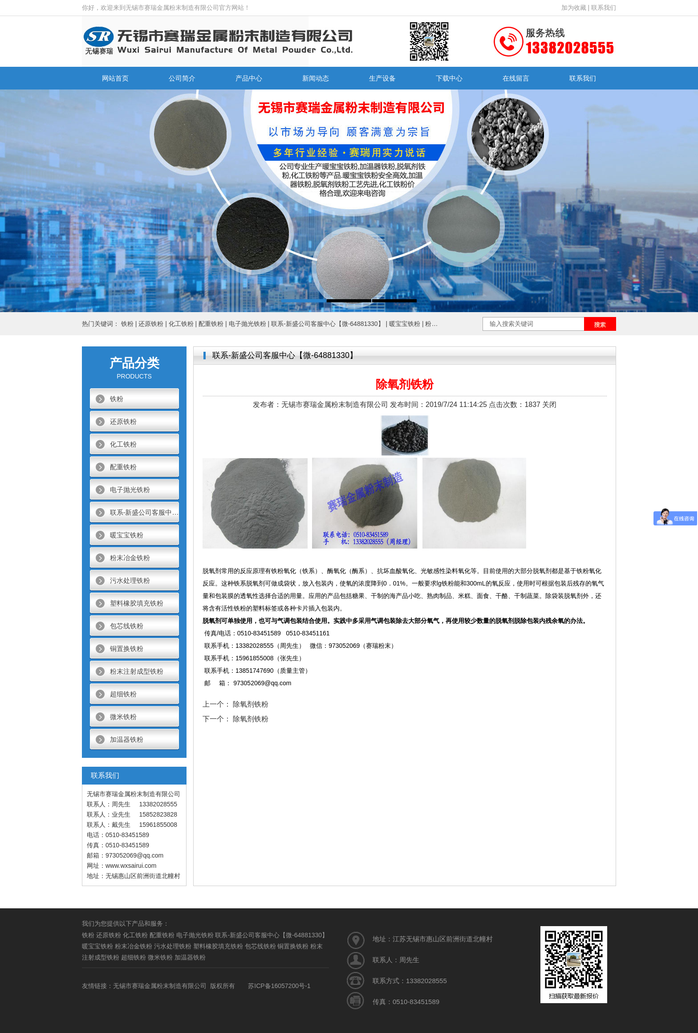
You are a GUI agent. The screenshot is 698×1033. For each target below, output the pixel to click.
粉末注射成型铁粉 (136, 671)
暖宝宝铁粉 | (407, 323)
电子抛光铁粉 (130, 489)
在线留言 (516, 78)
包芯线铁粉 (126, 626)
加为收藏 (573, 7)
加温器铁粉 (126, 739)
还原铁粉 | (153, 323)
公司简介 (182, 78)
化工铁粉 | (184, 323)
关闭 (549, 404)
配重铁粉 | (213, 323)
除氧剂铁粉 (250, 704)
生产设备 (382, 78)
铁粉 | (129, 323)
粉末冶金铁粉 (130, 557)
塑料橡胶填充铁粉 (136, 603)
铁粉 (116, 399)
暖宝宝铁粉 (126, 535)
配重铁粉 (123, 467)
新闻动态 (315, 78)
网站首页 (115, 78)
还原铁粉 (123, 421)
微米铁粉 (123, 716)
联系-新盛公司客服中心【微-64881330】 (144, 512)
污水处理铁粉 (130, 580)
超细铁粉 (123, 694)
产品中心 (248, 78)
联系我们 (603, 7)
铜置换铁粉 (126, 648)
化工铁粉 (123, 444)
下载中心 (449, 78)
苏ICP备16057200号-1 (279, 985)
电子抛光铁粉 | (250, 323)
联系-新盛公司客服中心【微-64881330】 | (330, 323)
